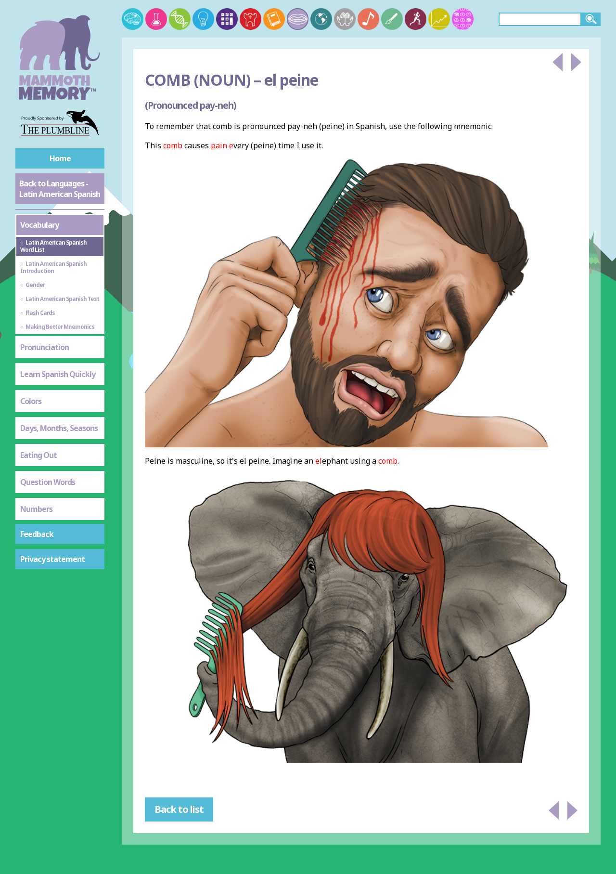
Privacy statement (52, 559)
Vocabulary (39, 225)
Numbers (36, 509)
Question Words (47, 482)
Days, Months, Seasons (59, 428)
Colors (30, 401)
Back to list (179, 809)
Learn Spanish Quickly (57, 374)
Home (60, 158)
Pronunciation (44, 347)
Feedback (36, 534)
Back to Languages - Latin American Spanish (59, 188)
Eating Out (38, 455)
